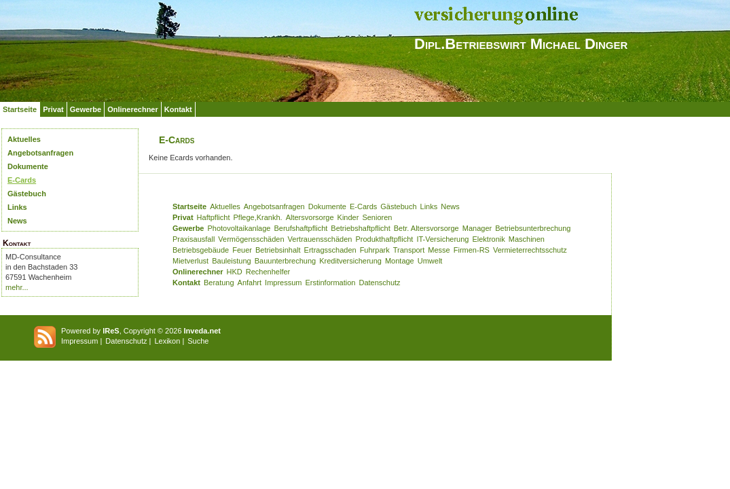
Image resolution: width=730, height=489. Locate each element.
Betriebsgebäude (200, 250)
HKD (234, 272)
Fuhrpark (375, 250)
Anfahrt (249, 282)
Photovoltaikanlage (238, 228)
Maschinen (527, 239)
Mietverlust (190, 261)
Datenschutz (379, 282)
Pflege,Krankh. (258, 217)
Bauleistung (231, 261)
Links (17, 207)
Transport (409, 250)
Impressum (283, 282)
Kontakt (178, 109)
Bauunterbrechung (285, 261)
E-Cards (21, 180)
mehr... (17, 287)
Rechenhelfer (268, 272)
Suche (197, 341)
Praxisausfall (193, 239)
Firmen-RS (472, 250)
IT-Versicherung (442, 239)
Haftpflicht (213, 217)
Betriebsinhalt (278, 250)
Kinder (348, 217)
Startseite (20, 109)
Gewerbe (85, 109)
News (17, 221)
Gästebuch (26, 193)
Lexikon (167, 341)
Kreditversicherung (350, 261)
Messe (439, 250)
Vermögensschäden (251, 239)
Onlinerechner (132, 109)
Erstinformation (330, 282)
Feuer (242, 250)
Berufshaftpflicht (300, 228)
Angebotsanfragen (40, 153)
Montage (399, 261)
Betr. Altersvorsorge (426, 228)
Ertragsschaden (330, 250)
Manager (477, 228)
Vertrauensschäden (320, 239)
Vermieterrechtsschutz (530, 250)
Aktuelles (24, 139)
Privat (53, 109)
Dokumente (27, 166)
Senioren (377, 217)
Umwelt (430, 261)
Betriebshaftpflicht (360, 228)
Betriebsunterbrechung (532, 228)
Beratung (219, 282)
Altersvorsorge (310, 217)
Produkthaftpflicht (384, 239)
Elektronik (488, 239)
